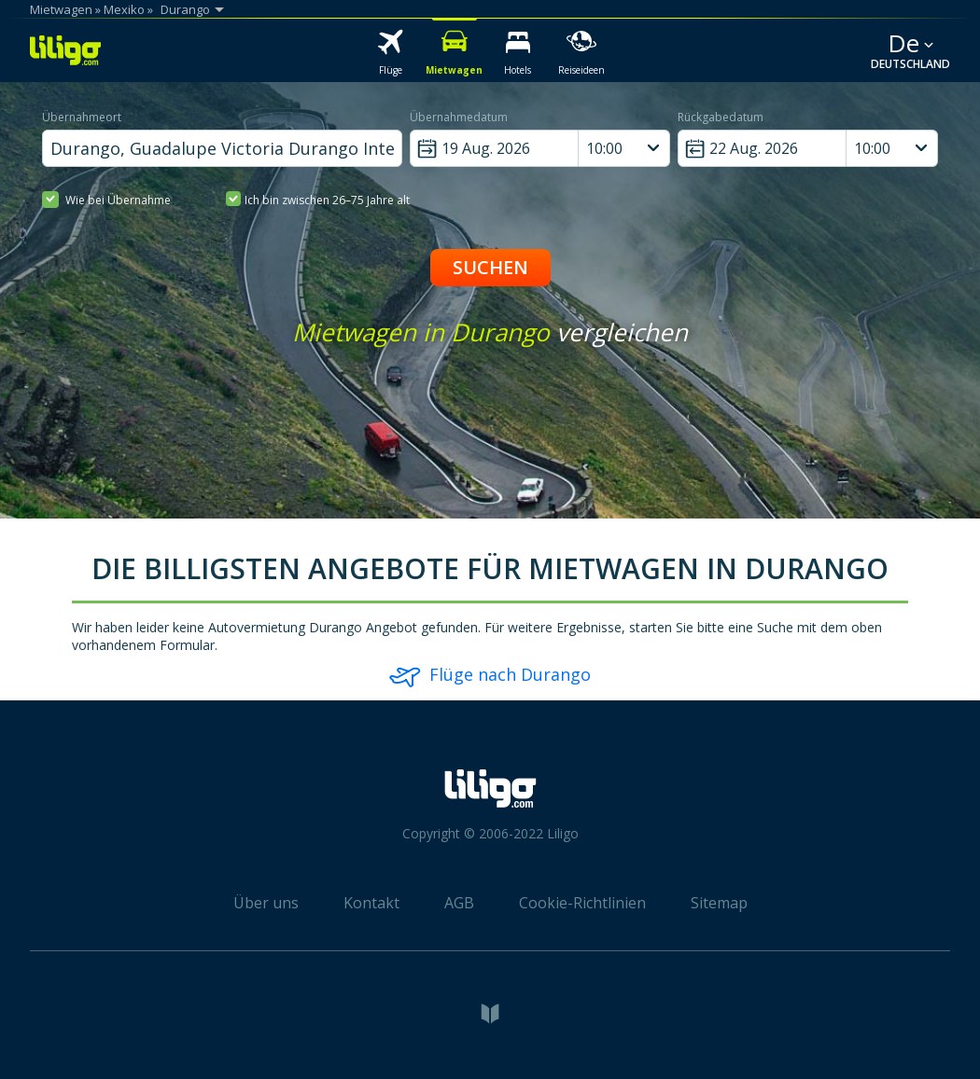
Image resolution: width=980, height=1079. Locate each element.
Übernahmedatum (459, 117)
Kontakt (371, 902)
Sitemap (719, 902)
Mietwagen (61, 9)
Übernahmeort (81, 117)
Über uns (266, 902)
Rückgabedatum (720, 117)
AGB (459, 902)
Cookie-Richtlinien (582, 902)
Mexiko (124, 9)
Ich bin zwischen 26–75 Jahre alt (318, 199)
